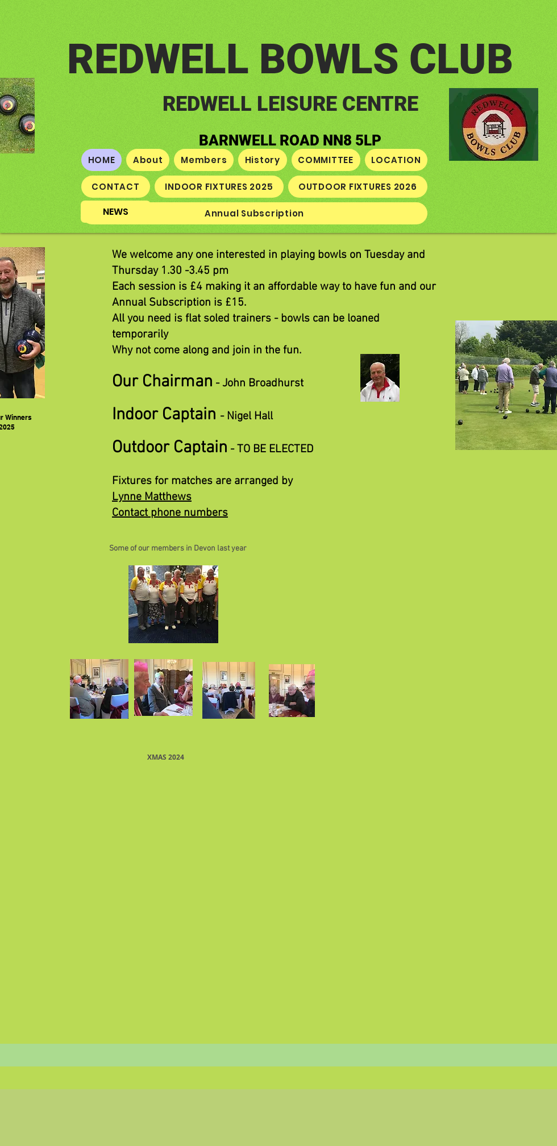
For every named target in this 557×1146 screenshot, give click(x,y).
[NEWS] (116, 212)
